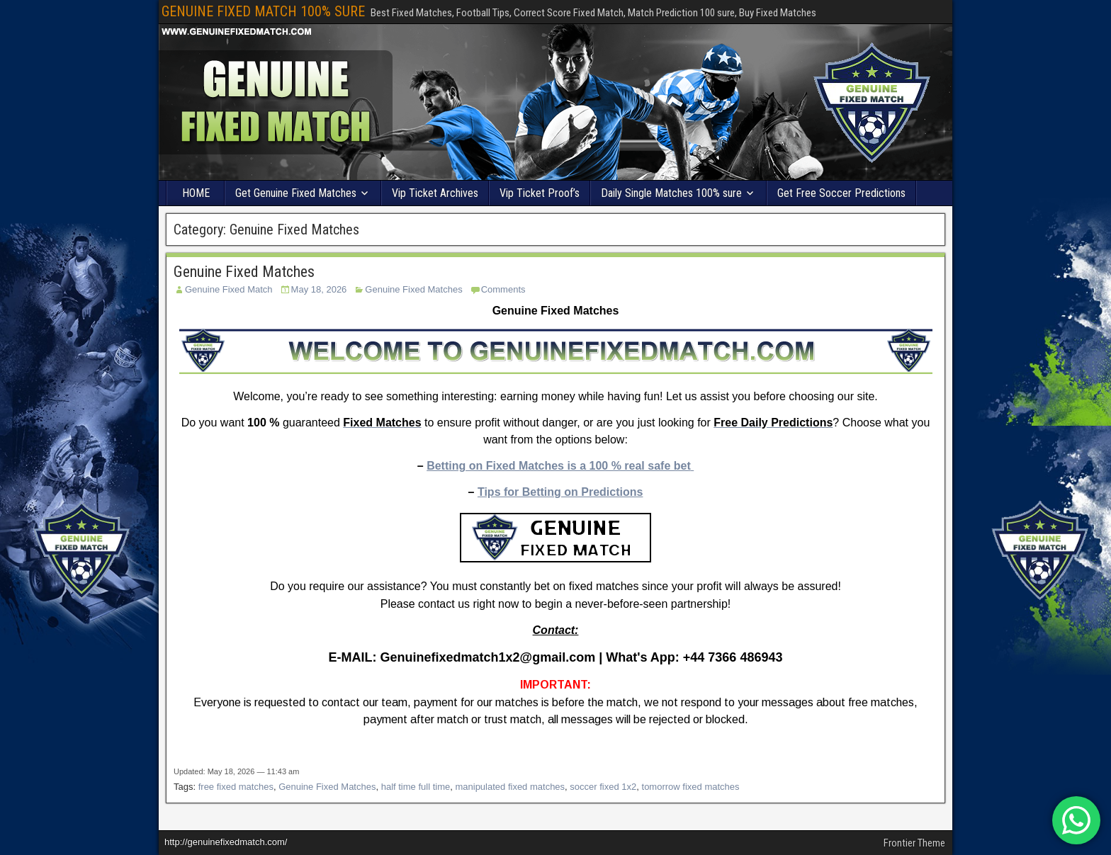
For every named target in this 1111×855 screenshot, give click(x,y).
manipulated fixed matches (510, 786)
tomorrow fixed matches (691, 786)
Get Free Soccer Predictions (841, 193)
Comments (503, 289)
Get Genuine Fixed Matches (295, 193)
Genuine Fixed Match (229, 289)
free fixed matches (235, 786)
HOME (196, 193)
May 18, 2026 (319, 289)
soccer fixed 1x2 (603, 786)
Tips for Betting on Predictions (560, 492)
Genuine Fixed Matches (244, 272)
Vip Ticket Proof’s (540, 193)
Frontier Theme (914, 843)
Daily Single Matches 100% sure (671, 193)
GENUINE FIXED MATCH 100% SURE (263, 11)
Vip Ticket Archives (435, 193)
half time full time (416, 786)
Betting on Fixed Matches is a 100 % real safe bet (559, 466)
